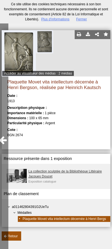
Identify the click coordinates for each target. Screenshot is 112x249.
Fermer (81, 19)
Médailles (25, 213)
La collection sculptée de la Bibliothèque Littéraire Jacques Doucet (65, 173)
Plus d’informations (55, 19)
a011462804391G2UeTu (30, 207)
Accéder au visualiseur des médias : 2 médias (38, 73)
